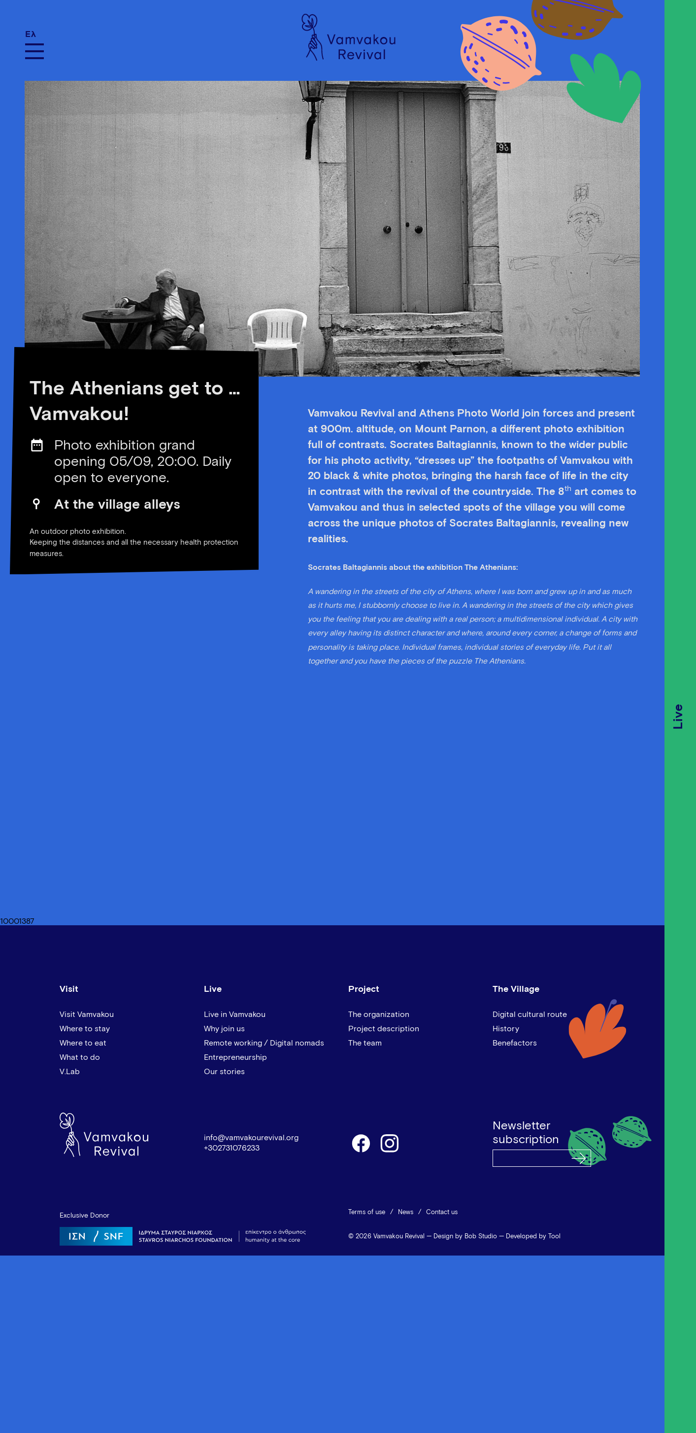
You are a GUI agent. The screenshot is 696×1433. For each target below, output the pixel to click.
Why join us (224, 1029)
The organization (378, 1014)
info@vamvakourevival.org (251, 1138)
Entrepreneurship (235, 1057)
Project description (383, 1029)
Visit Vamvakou (87, 1014)
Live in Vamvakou (234, 1014)
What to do (80, 1057)
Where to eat (83, 1043)
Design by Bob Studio (465, 1236)
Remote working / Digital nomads (264, 1043)
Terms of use (366, 1212)
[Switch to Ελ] (34, 34)
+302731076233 (232, 1148)
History (506, 1029)
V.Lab (70, 1072)
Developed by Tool (533, 1236)
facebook (360, 1143)
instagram (390, 1143)
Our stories (224, 1072)
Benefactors (515, 1043)
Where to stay (85, 1029)
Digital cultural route (530, 1014)
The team (365, 1043)
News (405, 1212)
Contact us (442, 1212)
